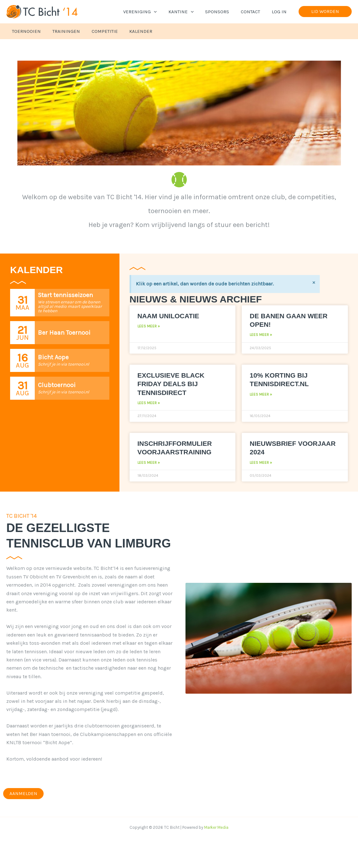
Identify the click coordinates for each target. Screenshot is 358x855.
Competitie (99, 31)
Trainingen (63, 31)
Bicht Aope (53, 357)
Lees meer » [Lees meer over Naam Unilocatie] (148, 326)
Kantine (188, 12)
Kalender (133, 31)
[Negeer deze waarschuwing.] (314, 282)
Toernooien (25, 31)
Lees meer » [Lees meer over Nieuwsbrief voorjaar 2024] (261, 462)
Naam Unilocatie (168, 316)
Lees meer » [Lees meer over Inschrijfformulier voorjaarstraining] (148, 462)
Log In (280, 12)
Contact (253, 12)
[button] (325, 11)
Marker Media (216, 827)
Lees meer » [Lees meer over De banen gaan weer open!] (261, 334)
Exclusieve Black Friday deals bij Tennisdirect (170, 384)
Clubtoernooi (57, 385)
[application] (163, 12)
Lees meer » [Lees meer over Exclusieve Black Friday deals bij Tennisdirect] (148, 403)
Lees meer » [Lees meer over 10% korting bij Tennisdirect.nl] (261, 394)
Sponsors (222, 12)
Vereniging (149, 12)
